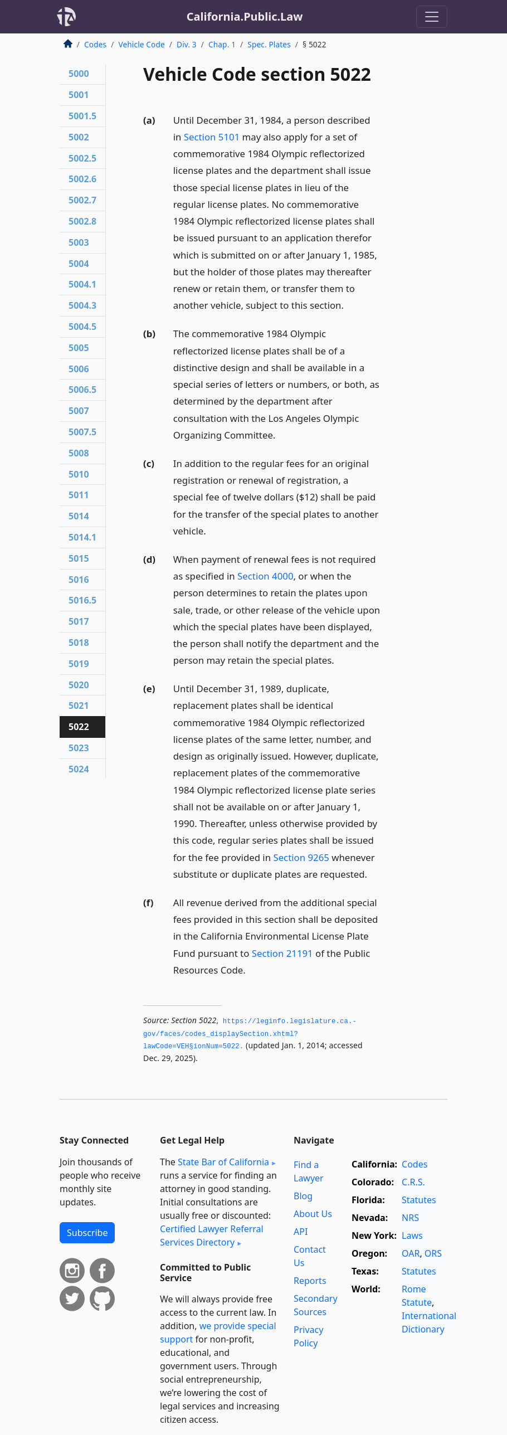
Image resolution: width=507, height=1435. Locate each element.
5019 (79, 664)
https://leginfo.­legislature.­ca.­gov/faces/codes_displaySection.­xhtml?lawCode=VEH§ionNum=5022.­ (250, 1034)
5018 (79, 642)
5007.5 (82, 432)
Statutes (419, 1200)
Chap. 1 (222, 44)
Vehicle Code (141, 44)
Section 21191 (282, 953)
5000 (79, 73)
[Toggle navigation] (431, 17)
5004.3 (82, 305)
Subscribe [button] (87, 1233)
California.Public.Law (245, 16)
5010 (79, 474)
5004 (79, 263)
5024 (79, 769)
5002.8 (82, 221)
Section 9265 (301, 857)
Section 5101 (212, 136)
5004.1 (82, 284)
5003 (79, 242)
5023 (79, 748)
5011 (79, 495)
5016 (79, 579)
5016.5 (82, 600)
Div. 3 (187, 44)
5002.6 (82, 179)
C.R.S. (413, 1182)
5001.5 (82, 116)
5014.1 (82, 537)
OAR (411, 1253)
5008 (79, 453)
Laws (412, 1235)
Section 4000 (265, 576)
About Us (313, 1214)
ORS (433, 1253)
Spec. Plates (269, 44)
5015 (79, 558)
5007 (79, 411)
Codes (95, 44)
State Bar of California (223, 1162)
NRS (410, 1218)
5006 (79, 369)
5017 (79, 621)
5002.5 (82, 158)
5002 (79, 137)
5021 (79, 705)
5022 (79, 727)
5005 (79, 348)
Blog (303, 1196)
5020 (79, 685)
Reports (310, 1281)
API (301, 1231)
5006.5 (82, 389)
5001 (79, 95)
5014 (79, 516)
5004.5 (82, 326)
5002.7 (82, 200)
